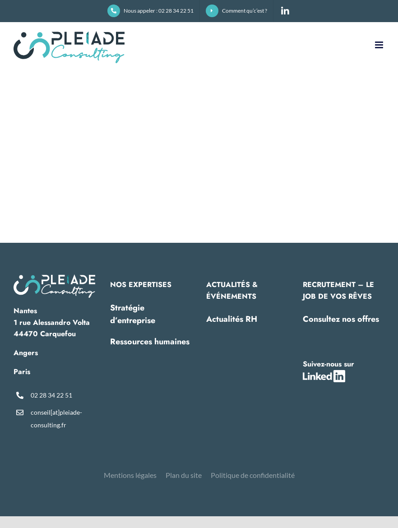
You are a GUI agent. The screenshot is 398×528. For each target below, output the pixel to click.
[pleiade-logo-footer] (54, 277)
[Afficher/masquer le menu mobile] (379, 45)
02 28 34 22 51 (51, 395)
